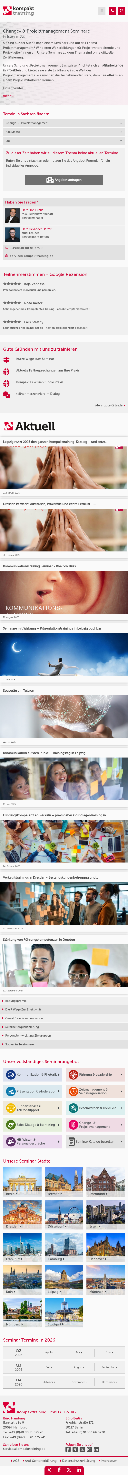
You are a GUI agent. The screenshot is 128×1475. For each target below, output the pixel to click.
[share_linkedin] (79, 1470)
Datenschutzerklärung (77, 1461)
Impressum (107, 1461)
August (79, 1367)
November (79, 1382)
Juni (109, 1352)
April (49, 1352)
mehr (8, 96)
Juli (49, 1367)
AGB (15, 1461)
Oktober (49, 1382)
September (109, 1367)
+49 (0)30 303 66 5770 (88, 1432)
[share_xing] (49, 1470)
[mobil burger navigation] (101, 11)
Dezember (109, 1382)
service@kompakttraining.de (24, 1449)
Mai (79, 1352)
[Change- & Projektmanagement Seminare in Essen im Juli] (112, 11)
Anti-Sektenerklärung (40, 1461)
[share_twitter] (69, 1470)
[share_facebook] (59, 1470)
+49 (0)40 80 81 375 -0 (26, 1432)
